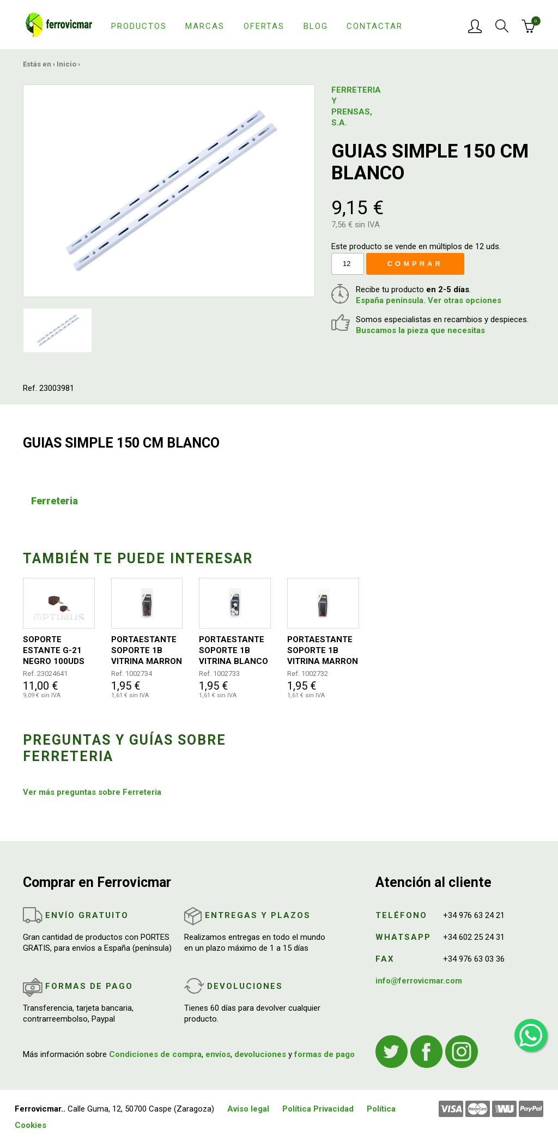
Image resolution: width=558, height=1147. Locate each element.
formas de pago (324, 1054)
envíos (218, 1054)
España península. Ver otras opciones (428, 300)
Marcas (205, 26)
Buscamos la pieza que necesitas (420, 330)
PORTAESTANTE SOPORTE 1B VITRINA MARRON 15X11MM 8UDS (322, 651)
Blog (316, 26)
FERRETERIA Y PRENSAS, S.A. (353, 106)
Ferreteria (54, 500)
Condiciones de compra (155, 1054)
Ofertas (264, 26)
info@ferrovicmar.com (418, 981)
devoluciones (260, 1054)
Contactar (375, 26)
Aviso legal (248, 1109)
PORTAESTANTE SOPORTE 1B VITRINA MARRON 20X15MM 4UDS (146, 651)
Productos (139, 26)
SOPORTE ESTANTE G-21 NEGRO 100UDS (53, 650)
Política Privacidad (318, 1109)
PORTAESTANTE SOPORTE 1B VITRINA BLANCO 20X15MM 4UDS (233, 651)
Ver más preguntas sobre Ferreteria (92, 792)
